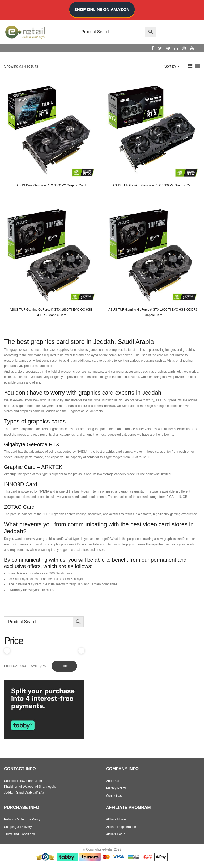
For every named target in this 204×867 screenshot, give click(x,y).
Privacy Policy (116, 788)
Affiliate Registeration (121, 827)
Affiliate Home (116, 819)
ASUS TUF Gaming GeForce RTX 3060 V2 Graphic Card (153, 185)
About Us (112, 781)
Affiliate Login (115, 834)
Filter (64, 666)
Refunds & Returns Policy (22, 819)
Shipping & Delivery (18, 827)
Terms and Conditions (19, 834)
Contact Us (114, 796)
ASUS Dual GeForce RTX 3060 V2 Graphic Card (51, 185)
